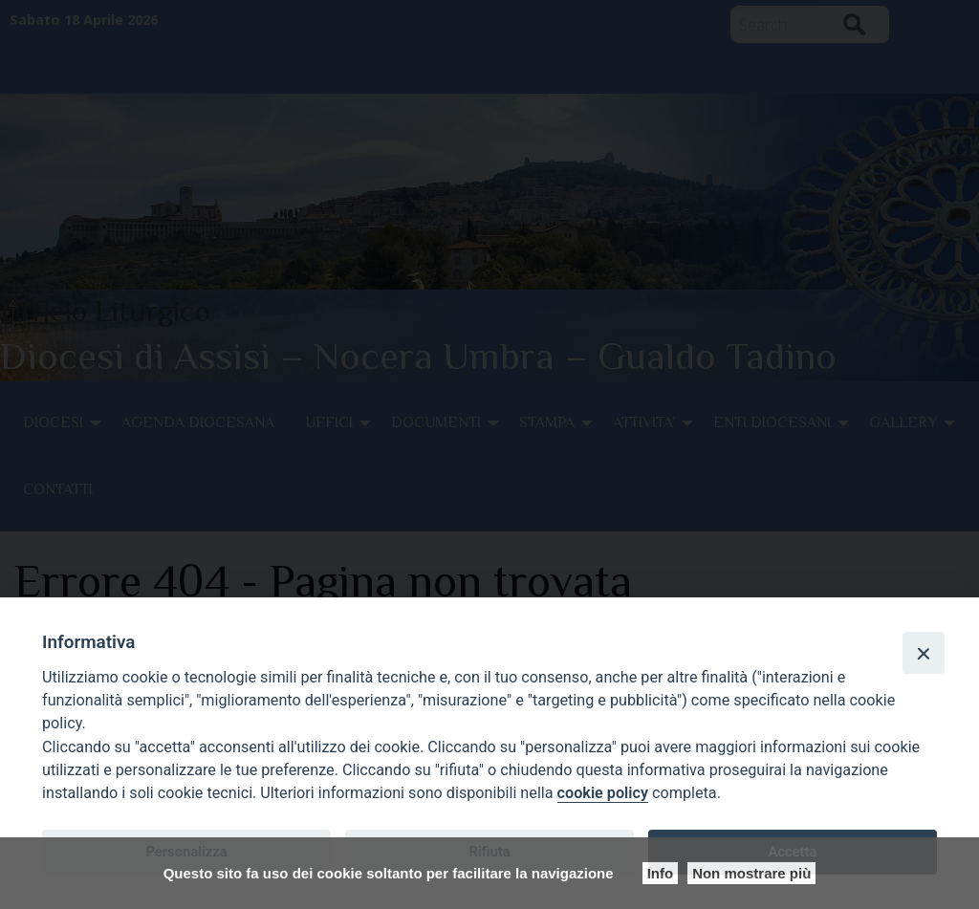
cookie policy (602, 793)
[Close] (924, 653)
